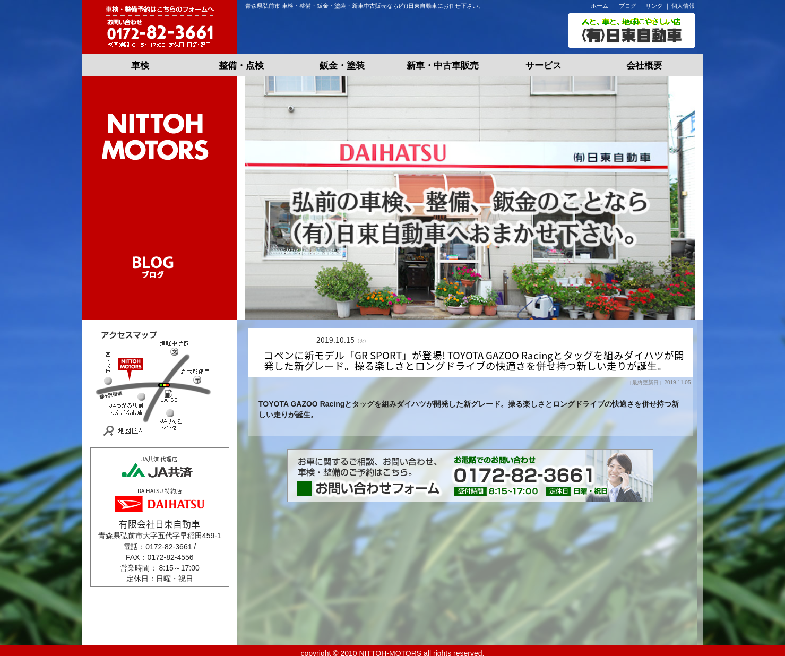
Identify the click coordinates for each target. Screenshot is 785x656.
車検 (140, 66)
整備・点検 (241, 66)
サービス (543, 66)
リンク (654, 6)
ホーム (599, 6)
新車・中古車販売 (443, 66)
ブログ (627, 6)
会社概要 (644, 66)
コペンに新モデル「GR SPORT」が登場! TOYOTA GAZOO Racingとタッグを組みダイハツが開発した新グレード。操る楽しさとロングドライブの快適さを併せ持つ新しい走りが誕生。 (474, 361)
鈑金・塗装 (342, 66)
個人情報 (683, 6)
